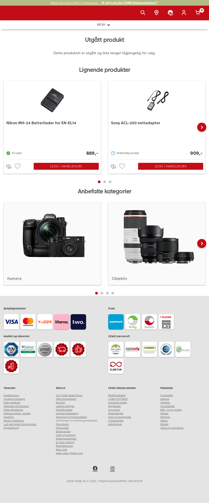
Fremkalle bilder (117, 402)
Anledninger (115, 424)
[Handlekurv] (199, 13)
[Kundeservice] (171, 13)
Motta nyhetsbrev (14, 420)
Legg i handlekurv (66, 166)
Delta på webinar (13, 410)
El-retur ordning (65, 442)
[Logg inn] (185, 13)
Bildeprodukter (117, 395)
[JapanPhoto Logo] (13, 15)
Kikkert (164, 413)
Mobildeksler (115, 413)
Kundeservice (11, 395)
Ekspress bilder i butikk (17, 413)
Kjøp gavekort (12, 402)
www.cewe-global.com (69, 453)
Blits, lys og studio (171, 410)
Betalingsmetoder (66, 438)
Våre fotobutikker (66, 399)
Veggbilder (114, 406)
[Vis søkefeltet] (144, 13)
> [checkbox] (10, 166)
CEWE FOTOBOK (118, 399)
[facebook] (96, 469)
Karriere (60, 402)
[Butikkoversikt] (157, 13)
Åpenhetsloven (64, 446)
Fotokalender (116, 420)
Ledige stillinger (65, 406)
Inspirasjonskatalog (67, 413)
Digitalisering (11, 428)
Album (164, 420)
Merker (164, 424)
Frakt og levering (66, 435)
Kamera (164, 399)
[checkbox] (18, 166)
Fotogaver (114, 410)
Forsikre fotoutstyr (14, 399)
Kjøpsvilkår (62, 428)
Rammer (165, 417)
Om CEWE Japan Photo (69, 395)
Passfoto (9, 417)
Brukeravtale (63, 431)
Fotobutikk (166, 395)
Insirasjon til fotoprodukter (71, 417)
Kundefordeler (64, 410)
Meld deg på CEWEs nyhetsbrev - (104, 3)
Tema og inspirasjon (171, 428)
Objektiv (165, 402)
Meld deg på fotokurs (16, 406)
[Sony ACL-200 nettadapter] (157, 119)
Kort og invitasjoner (119, 417)
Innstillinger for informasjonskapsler (76, 420)
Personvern (62, 424)
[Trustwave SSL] (28, 350)
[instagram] (113, 469)
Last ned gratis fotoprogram (20, 424)
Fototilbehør (167, 406)
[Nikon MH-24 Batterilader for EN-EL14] (52, 119)
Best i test (61, 449)
